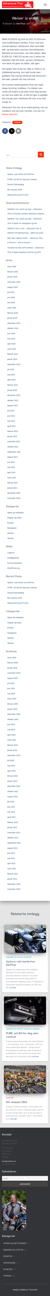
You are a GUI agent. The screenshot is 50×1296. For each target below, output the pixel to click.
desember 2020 (13, 493)
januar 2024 (12, 359)
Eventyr (10, 523)
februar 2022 (12, 431)
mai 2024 (11, 339)
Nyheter (17, 122)
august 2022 (12, 405)
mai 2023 (11, 375)
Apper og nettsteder (15, 513)
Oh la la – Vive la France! (19, 242)
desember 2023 (13, 364)
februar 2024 (12, 354)
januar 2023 (12, 390)
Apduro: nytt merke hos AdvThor (20, 174)
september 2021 (14, 452)
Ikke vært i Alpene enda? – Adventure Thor (25, 238)
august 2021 (12, 457)
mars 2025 (11, 308)
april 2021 (11, 472)
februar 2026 (12, 272)
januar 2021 (12, 488)
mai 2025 (11, 302)
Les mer (12, 988)
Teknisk (10, 538)
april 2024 (11, 344)
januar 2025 (12, 318)
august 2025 (12, 287)
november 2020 (13, 498)
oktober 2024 (12, 328)
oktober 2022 (12, 400)
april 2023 (11, 380)
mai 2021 (11, 467)
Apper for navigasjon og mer (25, 223)
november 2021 (13, 441)
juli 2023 (10, 369)
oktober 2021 (12, 447)
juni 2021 (11, 462)
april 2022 (11, 426)
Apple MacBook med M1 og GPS (27, 252)
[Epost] (25, 1178)
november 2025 (13, 282)
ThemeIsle (33, 1290)
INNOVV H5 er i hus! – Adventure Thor (23, 228)
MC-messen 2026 (14, 190)
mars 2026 (11, 266)
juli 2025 (10, 292)
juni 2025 (11, 297)
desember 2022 (13, 395)
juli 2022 (10, 411)
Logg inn (11, 553)
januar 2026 (12, 277)
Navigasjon (12, 528)
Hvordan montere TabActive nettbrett (29, 214)
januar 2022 (12, 436)
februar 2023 (12, 385)
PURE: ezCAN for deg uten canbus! (22, 179)
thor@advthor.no (9, 1161)
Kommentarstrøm (14, 563)
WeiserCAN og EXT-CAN (17, 195)
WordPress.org (13, 568)
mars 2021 (11, 478)
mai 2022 (11, 421)
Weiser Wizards (9, 114)
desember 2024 (13, 323)
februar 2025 (12, 313)
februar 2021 (12, 483)
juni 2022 (11, 416)
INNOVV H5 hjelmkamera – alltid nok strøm (25, 233)
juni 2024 (11, 333)
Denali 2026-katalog (15, 184)
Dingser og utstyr (14, 518)
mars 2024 (11, 349)
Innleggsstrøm (13, 558)
